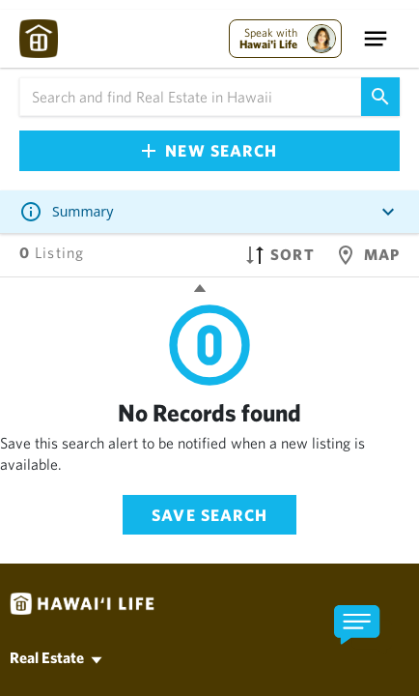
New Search (209, 150)
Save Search (209, 515)
